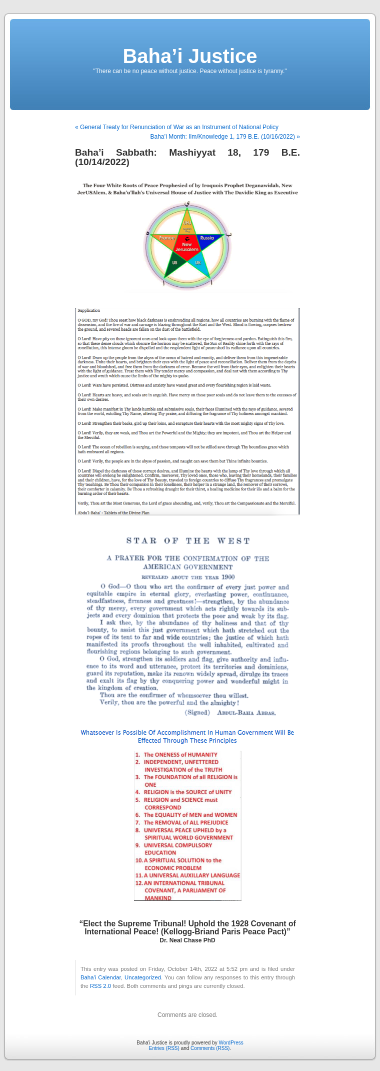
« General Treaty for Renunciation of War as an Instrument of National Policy (176, 127)
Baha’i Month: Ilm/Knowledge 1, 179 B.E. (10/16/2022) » (225, 136)
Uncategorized (142, 977)
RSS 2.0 (100, 986)
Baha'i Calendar (100, 977)
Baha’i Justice (189, 56)
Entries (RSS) (164, 1048)
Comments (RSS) (210, 1048)
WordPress (230, 1042)
